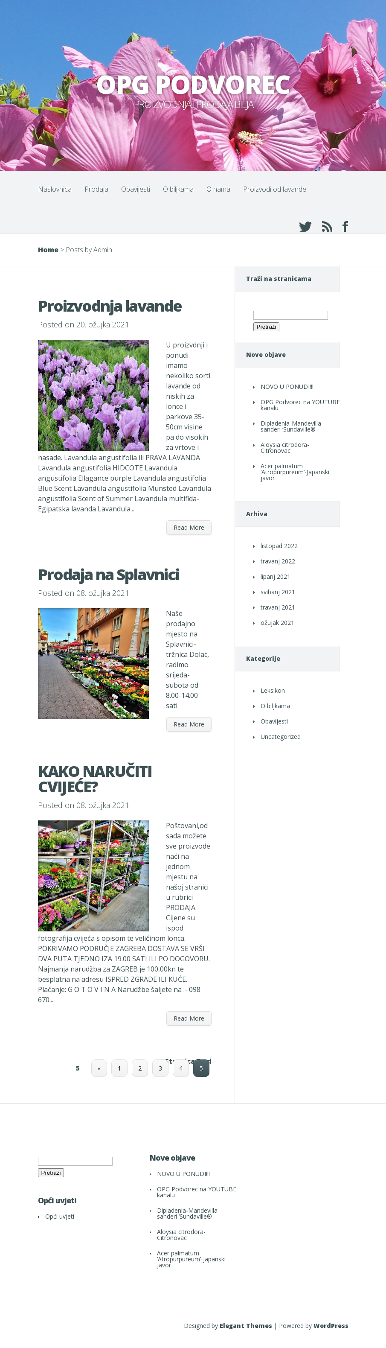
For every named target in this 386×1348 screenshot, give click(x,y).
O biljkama (178, 189)
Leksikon (273, 690)
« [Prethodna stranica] (99, 1068)
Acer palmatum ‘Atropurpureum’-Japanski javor (295, 472)
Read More (189, 527)
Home (48, 249)
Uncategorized (281, 736)
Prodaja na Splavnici (108, 574)
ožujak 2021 (277, 623)
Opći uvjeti (59, 1216)
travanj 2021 (278, 607)
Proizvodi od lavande (274, 189)
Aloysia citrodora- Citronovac (285, 448)
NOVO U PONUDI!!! (287, 386)
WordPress (330, 1326)
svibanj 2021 (278, 592)
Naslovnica (55, 189)
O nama (218, 189)
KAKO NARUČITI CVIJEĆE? (95, 779)
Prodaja (96, 189)
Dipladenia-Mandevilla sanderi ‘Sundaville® (291, 426)
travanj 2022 (278, 561)
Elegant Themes (246, 1326)
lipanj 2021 (275, 576)
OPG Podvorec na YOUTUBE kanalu (300, 405)
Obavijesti (135, 189)
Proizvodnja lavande (110, 305)
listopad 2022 (279, 546)
